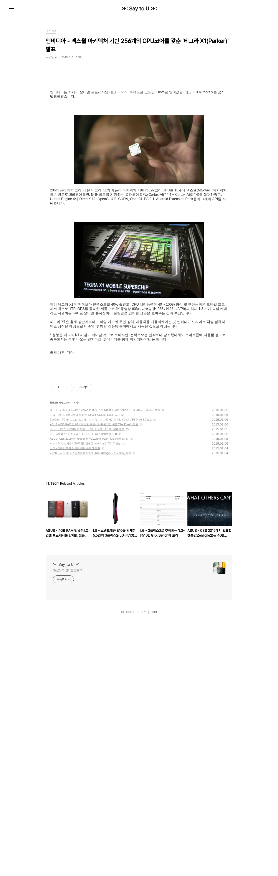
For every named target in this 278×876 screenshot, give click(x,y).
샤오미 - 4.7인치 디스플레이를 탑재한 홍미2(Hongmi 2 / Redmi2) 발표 (90, 708)
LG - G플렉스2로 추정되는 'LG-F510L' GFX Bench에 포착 (83, 689)
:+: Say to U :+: (139, 8)
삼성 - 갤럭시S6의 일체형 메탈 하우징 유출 (75, 703)
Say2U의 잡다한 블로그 (67, 826)
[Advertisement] (139, 116)
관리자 (154, 867)
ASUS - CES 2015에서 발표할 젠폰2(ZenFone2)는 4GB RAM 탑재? (89, 694)
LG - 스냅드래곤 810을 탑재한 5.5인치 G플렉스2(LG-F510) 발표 (87, 684)
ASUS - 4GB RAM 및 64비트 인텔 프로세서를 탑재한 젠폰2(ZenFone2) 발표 (94, 680)
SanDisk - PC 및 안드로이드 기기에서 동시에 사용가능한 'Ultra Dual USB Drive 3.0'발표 (101, 675)
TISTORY (140, 867)
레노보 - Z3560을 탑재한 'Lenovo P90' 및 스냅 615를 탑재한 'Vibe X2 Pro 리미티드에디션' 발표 (105, 665)
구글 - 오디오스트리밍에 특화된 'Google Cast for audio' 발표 (85, 670)
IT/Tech (54, 658)
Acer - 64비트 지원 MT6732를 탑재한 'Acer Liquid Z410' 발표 (85, 699)
